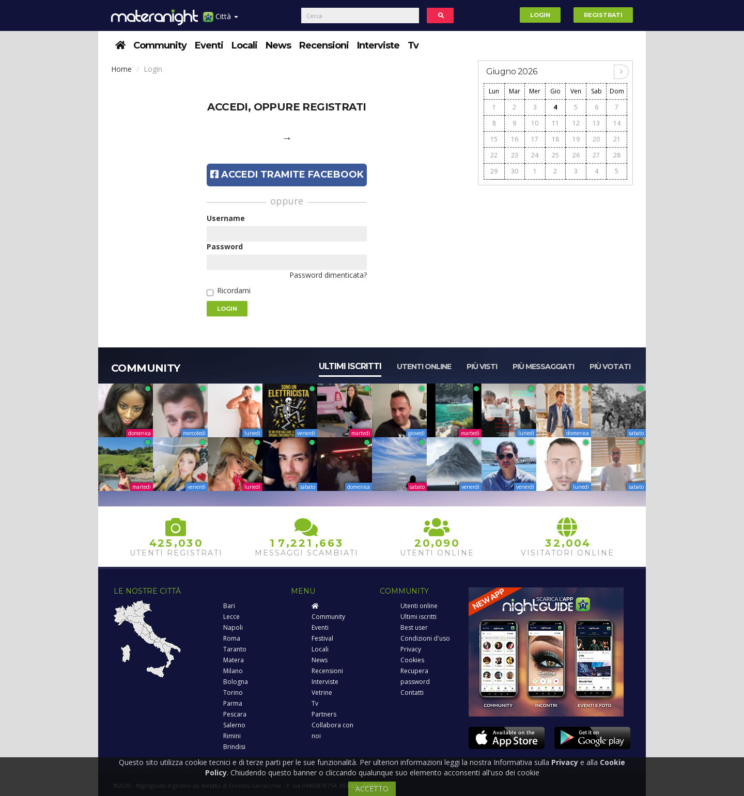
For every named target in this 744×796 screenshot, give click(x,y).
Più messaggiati (543, 366)
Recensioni (324, 45)
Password (225, 246)
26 (576, 155)
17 (534, 139)
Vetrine (322, 692)
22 (494, 155)
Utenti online (424, 366)
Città (220, 20)
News (278, 45)
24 (534, 155)
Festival (322, 638)
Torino (233, 692)
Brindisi (234, 746)
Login (540, 15)
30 (514, 171)
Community (160, 45)
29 (494, 171)
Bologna (235, 681)
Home (121, 69)
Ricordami (234, 290)
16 (514, 139)
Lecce (231, 616)
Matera (233, 660)
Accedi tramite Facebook (287, 174)
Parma (232, 703)
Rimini (232, 735)
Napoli (233, 627)
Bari (229, 605)
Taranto (234, 649)
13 (596, 123)
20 (596, 139)
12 (576, 123)
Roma (231, 638)
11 (555, 123)
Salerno (234, 725)
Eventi (209, 45)
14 (617, 123)
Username (226, 218)
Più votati (610, 366)
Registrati (603, 15)
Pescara (234, 714)
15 (494, 139)
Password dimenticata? (328, 275)
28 (617, 155)
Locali (244, 45)
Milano (233, 670)
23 (514, 155)
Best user (414, 627)
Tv (413, 45)
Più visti (482, 366)
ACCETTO (372, 788)
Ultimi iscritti (350, 366)
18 (555, 139)
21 (617, 139)
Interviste (378, 45)
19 (576, 139)
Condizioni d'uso (425, 638)
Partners (324, 714)
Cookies (412, 660)
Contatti (412, 692)
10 (534, 123)
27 (596, 155)
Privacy (410, 649)
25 (555, 155)
